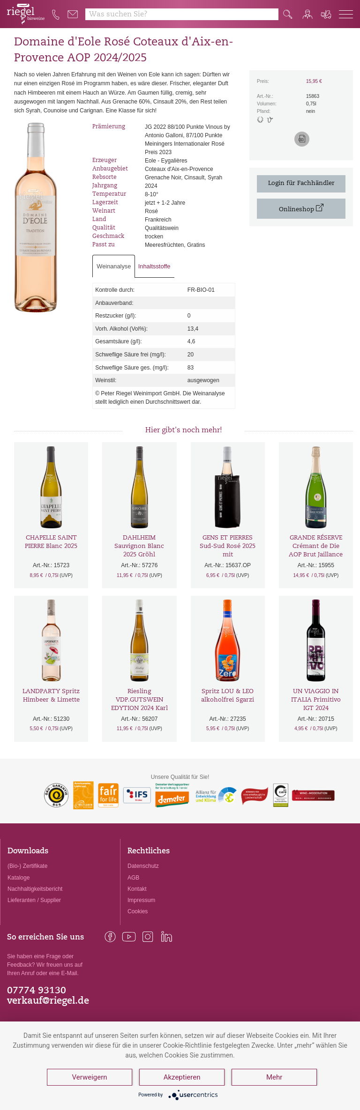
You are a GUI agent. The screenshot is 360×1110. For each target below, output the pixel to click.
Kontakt (137, 889)
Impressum (141, 900)
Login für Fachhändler (301, 183)
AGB (133, 877)
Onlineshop (301, 208)
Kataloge (19, 877)
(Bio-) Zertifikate (27, 866)
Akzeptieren (182, 1077)
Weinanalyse (114, 266)
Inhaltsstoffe (154, 266)
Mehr (274, 1077)
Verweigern (89, 1077)
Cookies (138, 911)
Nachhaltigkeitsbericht (35, 889)
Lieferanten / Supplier (34, 900)
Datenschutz (143, 866)
